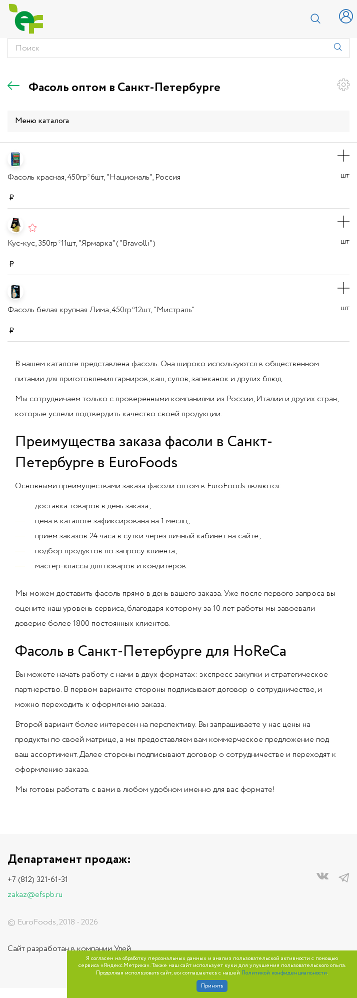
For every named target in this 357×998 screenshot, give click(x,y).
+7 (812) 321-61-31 (38, 879)
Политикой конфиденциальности (284, 973)
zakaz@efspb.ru (35, 894)
